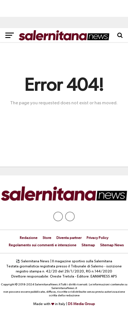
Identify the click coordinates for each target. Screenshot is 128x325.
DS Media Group (81, 304)
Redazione (28, 238)
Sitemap (88, 245)
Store (47, 238)
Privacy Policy (97, 238)
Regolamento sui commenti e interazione (42, 245)
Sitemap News (112, 245)
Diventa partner (68, 238)
